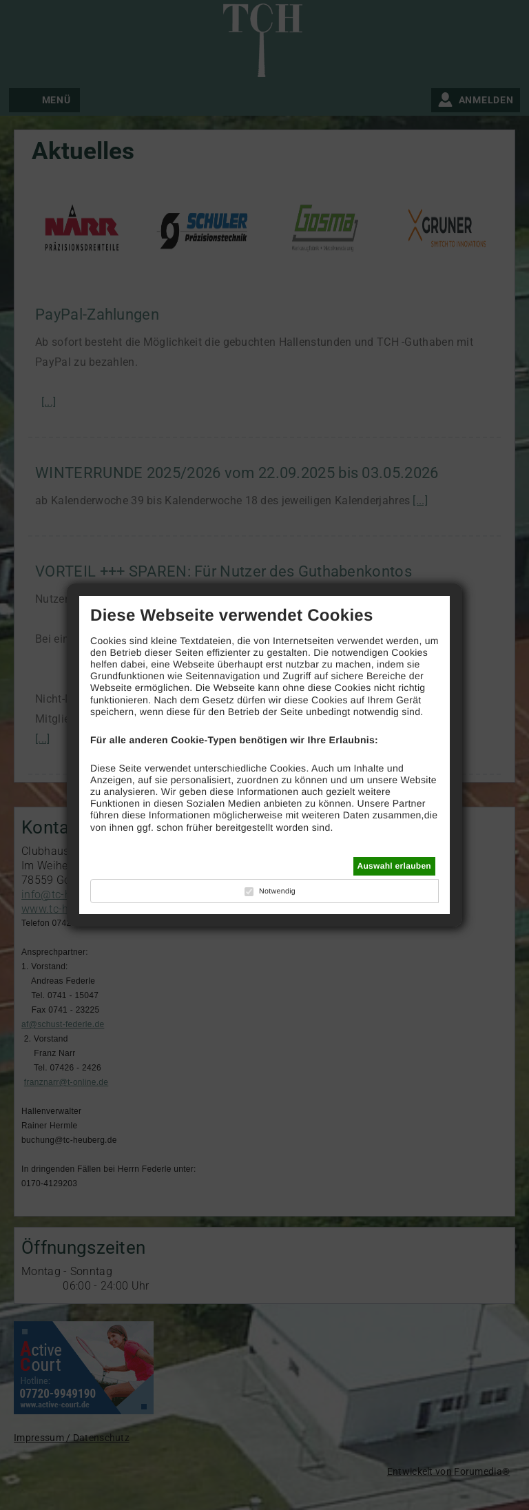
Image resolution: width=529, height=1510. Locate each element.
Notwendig (277, 891)
